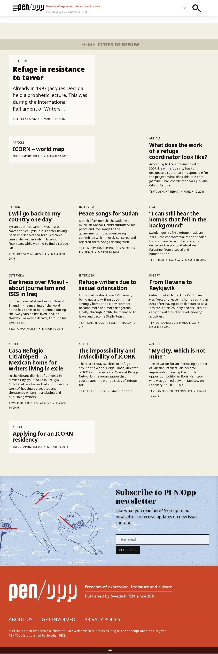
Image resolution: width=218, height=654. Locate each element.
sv (187, 11)
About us (21, 620)
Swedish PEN (55, 637)
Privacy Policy (102, 620)
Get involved (58, 620)
